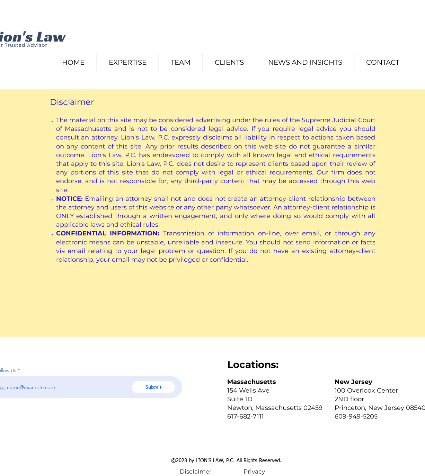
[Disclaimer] (196, 471)
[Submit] (153, 387)
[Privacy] (254, 471)
